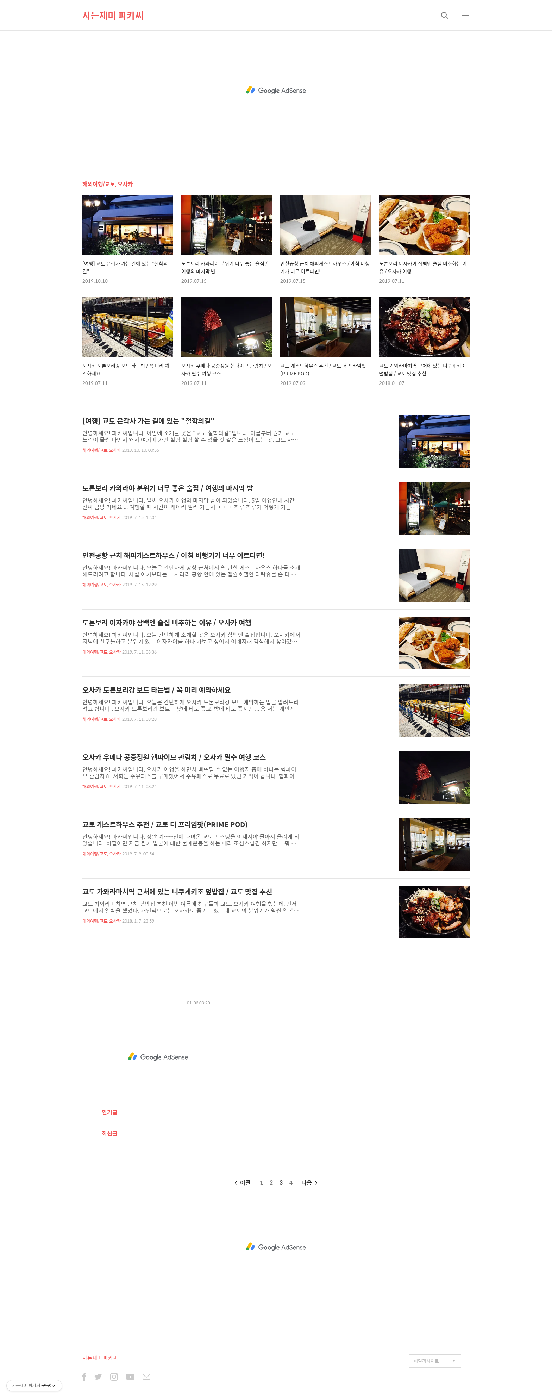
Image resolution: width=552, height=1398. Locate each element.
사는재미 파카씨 (113, 15)
